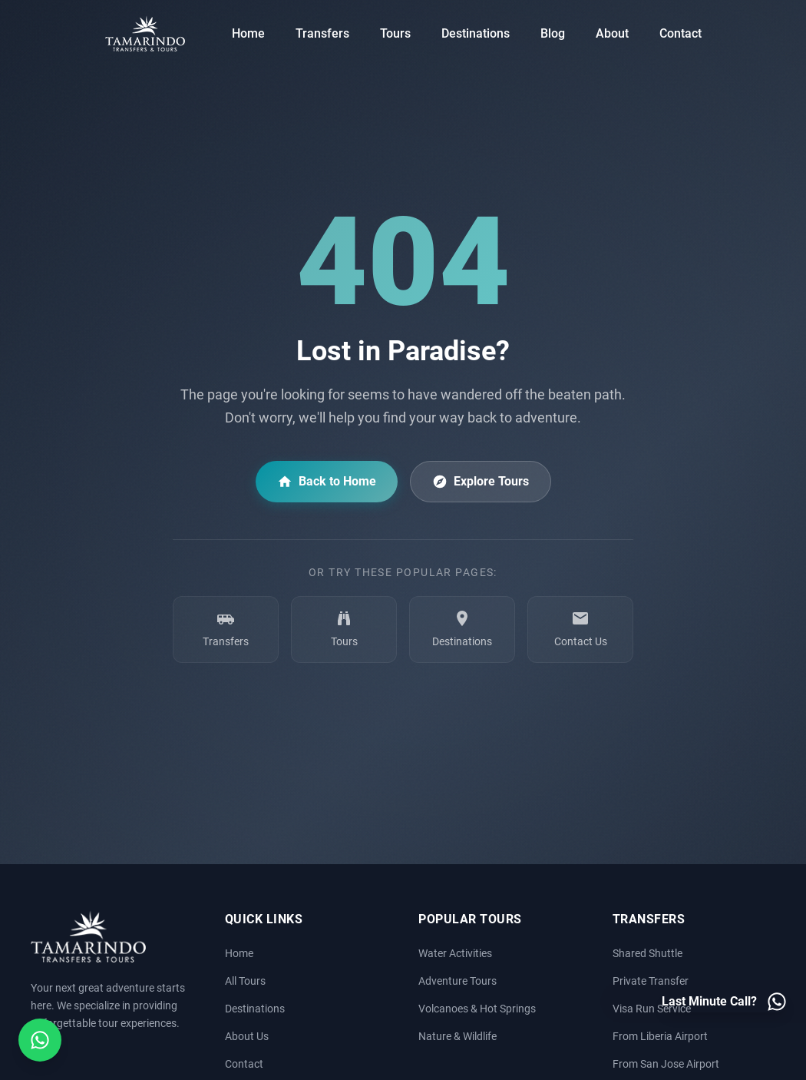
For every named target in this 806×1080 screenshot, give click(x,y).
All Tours (245, 981)
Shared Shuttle (647, 953)
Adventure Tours (457, 981)
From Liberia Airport (660, 1036)
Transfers (322, 33)
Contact (680, 33)
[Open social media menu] (39, 1040)
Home (248, 33)
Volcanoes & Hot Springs (477, 1008)
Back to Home (326, 481)
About (612, 33)
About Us (247, 1036)
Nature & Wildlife (457, 1036)
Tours (395, 33)
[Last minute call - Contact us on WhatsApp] (725, 1001)
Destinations (475, 33)
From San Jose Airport (666, 1064)
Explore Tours (480, 481)
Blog (552, 33)
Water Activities (455, 953)
